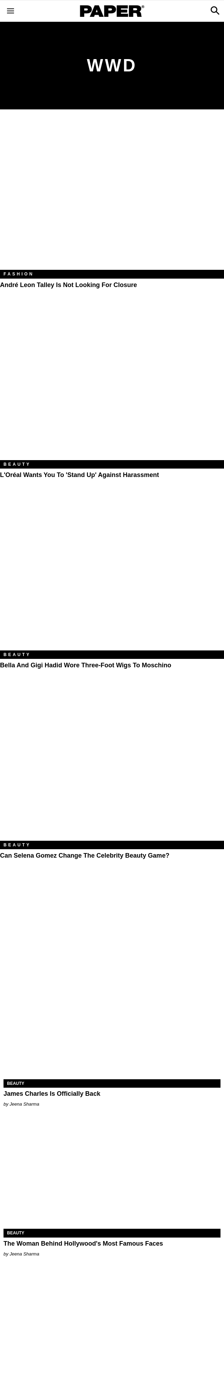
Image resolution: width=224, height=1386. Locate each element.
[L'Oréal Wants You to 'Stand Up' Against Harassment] (112, 385)
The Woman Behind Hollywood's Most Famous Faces (83, 1243)
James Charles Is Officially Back (52, 1093)
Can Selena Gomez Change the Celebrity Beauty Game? (84, 855)
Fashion (19, 274)
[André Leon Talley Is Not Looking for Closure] (112, 195)
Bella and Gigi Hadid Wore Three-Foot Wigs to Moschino (85, 665)
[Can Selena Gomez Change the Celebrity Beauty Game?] (112, 766)
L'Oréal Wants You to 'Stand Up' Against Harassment (79, 474)
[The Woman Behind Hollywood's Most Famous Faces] (112, 1174)
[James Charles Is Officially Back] (112, 1024)
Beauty (17, 464)
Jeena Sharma (24, 1104)
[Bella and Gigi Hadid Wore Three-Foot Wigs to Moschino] (112, 575)
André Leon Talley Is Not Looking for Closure (68, 284)
